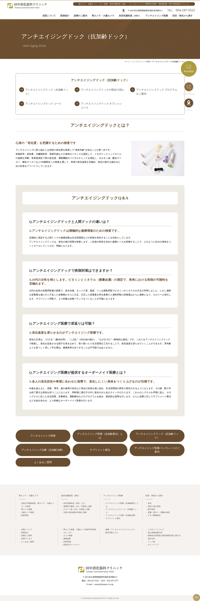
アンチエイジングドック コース (43, 103)
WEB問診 (67, 542)
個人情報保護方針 (155, 532)
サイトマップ (153, 545)
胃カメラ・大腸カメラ (103, 15)
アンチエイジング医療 (156, 15)
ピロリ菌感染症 (154, 515)
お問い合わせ (189, 88)
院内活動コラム (112, 532)
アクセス (189, 104)
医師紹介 (64, 15)
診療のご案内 (80, 15)
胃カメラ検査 (26, 509)
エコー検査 (67, 535)
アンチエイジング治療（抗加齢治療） (121, 515)
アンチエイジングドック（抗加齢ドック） (46, 91)
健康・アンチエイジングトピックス (120, 529)
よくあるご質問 (27, 542)
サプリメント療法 (113, 518)
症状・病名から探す (182, 15)
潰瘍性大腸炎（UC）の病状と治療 (77, 506)
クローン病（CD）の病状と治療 (76, 509)
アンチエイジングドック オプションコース (101, 105)
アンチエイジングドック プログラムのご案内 (156, 91)
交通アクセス (26, 539)
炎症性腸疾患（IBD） (130, 15)
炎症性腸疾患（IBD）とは (74, 503)
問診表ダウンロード (71, 545)
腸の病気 (151, 509)
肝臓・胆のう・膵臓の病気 (159, 512)
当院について (49, 15)
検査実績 (24, 515)
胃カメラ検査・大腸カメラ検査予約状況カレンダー (79, 531)
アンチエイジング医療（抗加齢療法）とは (122, 504)
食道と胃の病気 (154, 506)
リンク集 (151, 542)
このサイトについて (156, 529)
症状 (149, 503)
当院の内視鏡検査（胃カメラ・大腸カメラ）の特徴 (37, 504)
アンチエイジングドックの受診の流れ (102, 89)
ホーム (127, 62)
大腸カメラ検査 (27, 512)
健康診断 (67, 539)
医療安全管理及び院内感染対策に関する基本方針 (164, 537)
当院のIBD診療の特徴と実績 (75, 512)
